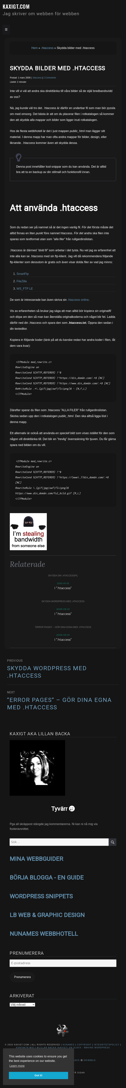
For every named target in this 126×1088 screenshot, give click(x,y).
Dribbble (90, 1060)
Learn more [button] (17, 1065)
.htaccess (47, 48)
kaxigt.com (16, 6)
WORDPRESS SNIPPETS (41, 896)
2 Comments (49, 77)
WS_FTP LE (24, 288)
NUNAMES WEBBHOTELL (44, 933)
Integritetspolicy (106, 1045)
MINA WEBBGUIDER (36, 858)
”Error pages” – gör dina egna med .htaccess (63, 627)
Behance (74, 1060)
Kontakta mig (25, 1048)
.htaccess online (78, 299)
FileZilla (21, 281)
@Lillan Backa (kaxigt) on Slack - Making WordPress (73, 1048)
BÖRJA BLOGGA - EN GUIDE (47, 877)
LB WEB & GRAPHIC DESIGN (47, 915)
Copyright (84, 1045)
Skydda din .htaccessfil (63, 575)
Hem (34, 48)
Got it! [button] (38, 1075)
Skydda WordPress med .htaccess (63, 601)
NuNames (69, 1045)
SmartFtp (22, 273)
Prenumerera (22, 977)
